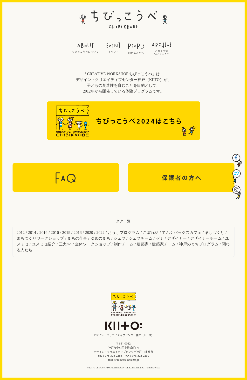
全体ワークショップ (93, 244)
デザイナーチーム (206, 238)
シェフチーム (140, 238)
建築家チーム (164, 244)
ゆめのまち (100, 238)
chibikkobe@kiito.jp (126, 359)
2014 (32, 232)
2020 (89, 232)
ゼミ (160, 238)
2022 (100, 232)
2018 (66, 232)
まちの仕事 (77, 238)
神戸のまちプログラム (199, 244)
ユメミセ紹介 (43, 244)
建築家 (143, 244)
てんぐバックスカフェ (181, 232)
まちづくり (215, 232)
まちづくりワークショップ (40, 238)
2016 (44, 232)
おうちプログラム (123, 232)
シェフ (119, 238)
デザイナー (177, 238)
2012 (21, 232)
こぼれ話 (151, 232)
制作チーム (124, 244)
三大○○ (65, 244)
